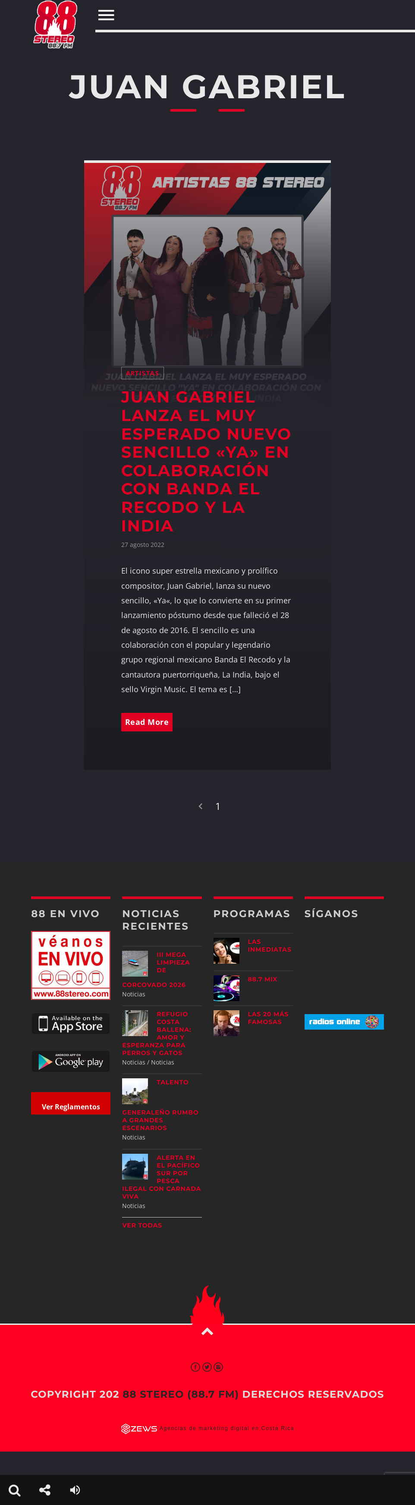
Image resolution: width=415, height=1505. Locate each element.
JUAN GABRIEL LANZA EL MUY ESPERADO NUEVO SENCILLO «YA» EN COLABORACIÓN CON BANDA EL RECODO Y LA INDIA (206, 461)
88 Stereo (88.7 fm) (181, 1394)
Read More (147, 722)
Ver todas (142, 1225)
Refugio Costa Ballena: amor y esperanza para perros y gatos (156, 1033)
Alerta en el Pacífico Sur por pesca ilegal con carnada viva (161, 1177)
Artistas (142, 373)
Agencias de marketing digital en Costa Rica (227, 1428)
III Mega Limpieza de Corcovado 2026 (156, 970)
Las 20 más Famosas (268, 1018)
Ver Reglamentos (71, 1107)
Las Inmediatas (270, 945)
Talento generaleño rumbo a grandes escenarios (160, 1105)
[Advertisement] (358, 1104)
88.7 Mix (263, 979)
